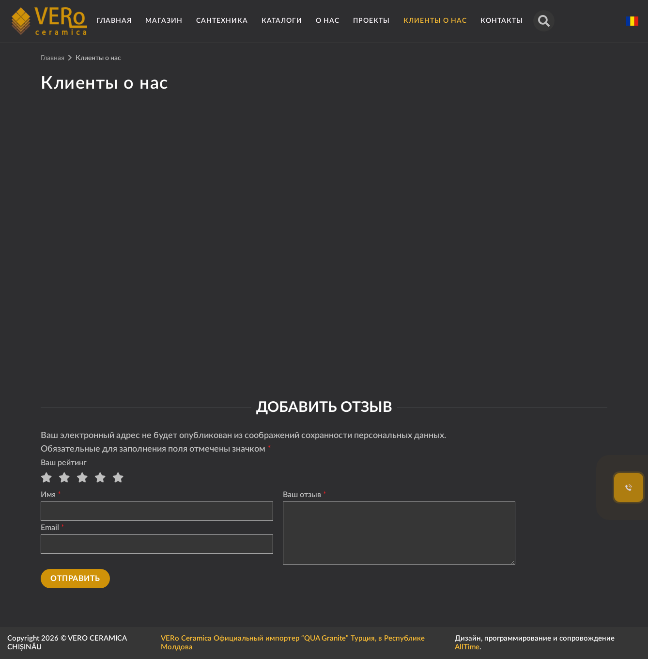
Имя (48, 495)
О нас (327, 20)
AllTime (467, 647)
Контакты (501, 20)
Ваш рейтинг (64, 463)
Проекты (371, 20)
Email (50, 528)
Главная (114, 20)
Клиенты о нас (435, 20)
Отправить (75, 578)
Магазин (164, 20)
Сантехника (222, 20)
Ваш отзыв (302, 495)
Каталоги (282, 20)
